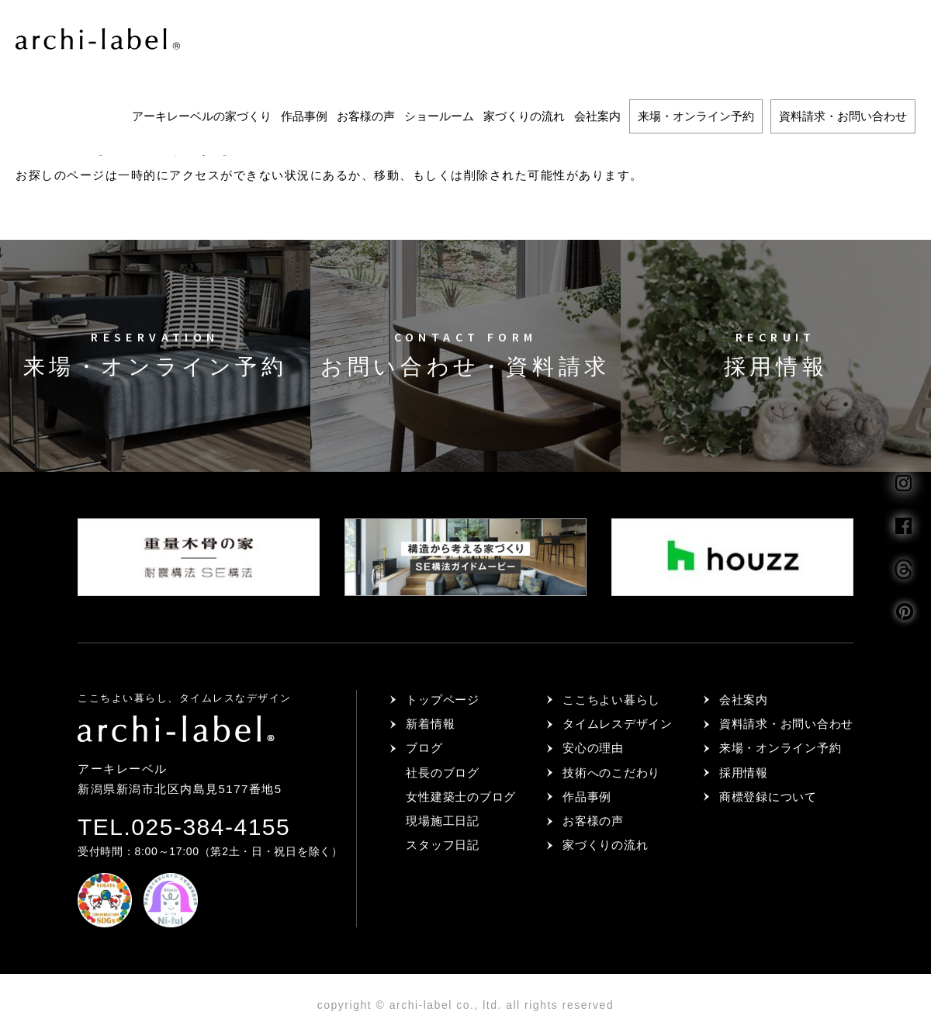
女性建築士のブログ (461, 796)
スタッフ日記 (442, 844)
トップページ (442, 699)
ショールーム (439, 116)
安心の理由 (593, 747)
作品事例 (304, 116)
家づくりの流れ (524, 116)
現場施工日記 (442, 820)
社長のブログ (442, 772)
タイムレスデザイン (617, 723)
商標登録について (768, 796)
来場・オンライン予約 (696, 116)
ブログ (424, 747)
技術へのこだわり (611, 772)
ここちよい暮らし (611, 699)
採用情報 (743, 772)
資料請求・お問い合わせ (843, 116)
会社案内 (597, 116)
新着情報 (430, 723)
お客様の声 (366, 116)
